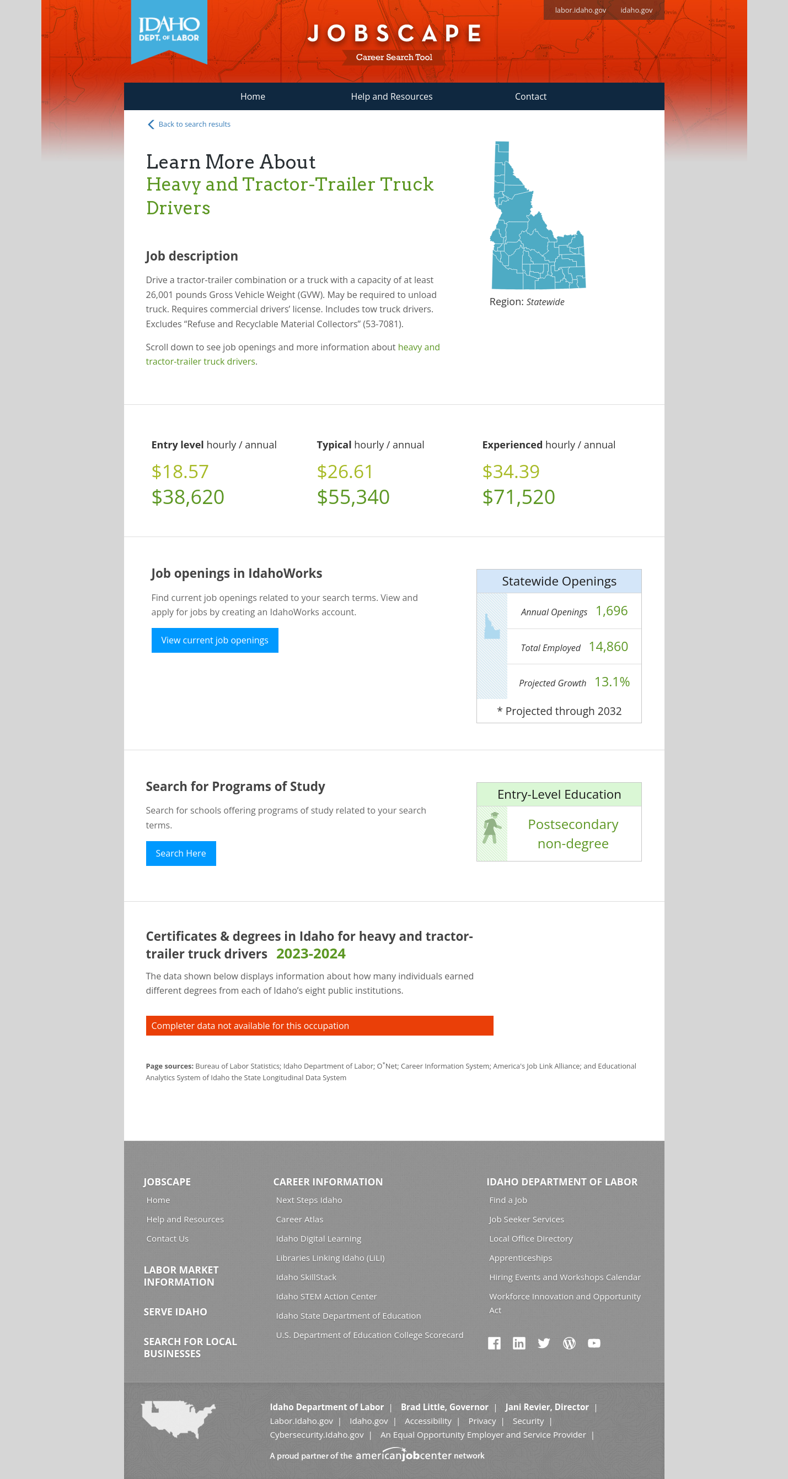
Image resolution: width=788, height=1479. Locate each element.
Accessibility (428, 1420)
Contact (530, 96)
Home (252, 96)
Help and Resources (392, 96)
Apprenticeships (520, 1257)
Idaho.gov (369, 1420)
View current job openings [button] (215, 640)
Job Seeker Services (526, 1219)
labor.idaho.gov (581, 10)
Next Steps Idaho (309, 1199)
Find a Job (508, 1199)
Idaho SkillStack (306, 1276)
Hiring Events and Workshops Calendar (565, 1276)
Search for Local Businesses (191, 1347)
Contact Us (168, 1238)
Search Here (181, 853)
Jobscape (167, 1181)
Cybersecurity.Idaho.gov (316, 1434)
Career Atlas (300, 1219)
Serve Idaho (175, 1311)
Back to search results (188, 124)
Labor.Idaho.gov (301, 1420)
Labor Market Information (181, 1275)
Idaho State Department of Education (348, 1315)
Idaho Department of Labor (561, 1181)
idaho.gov (636, 10)
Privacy (482, 1420)
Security (528, 1420)
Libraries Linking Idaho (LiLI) (330, 1257)
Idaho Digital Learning (319, 1238)
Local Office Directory (530, 1238)
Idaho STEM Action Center (326, 1296)
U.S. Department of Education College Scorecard (370, 1334)
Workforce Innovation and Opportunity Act (565, 1303)
